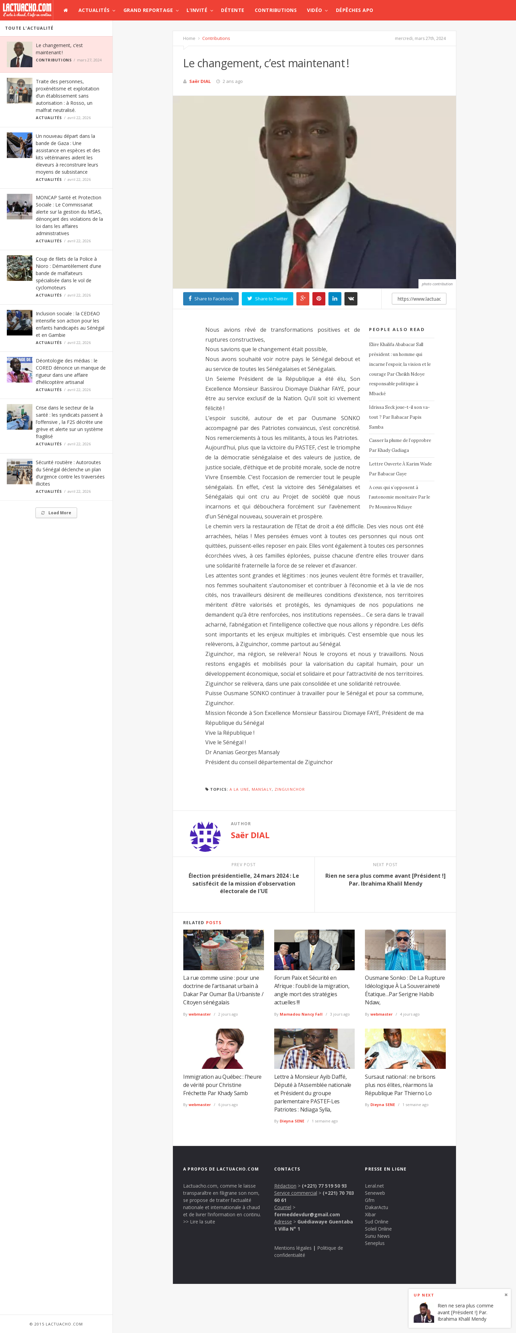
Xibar (370, 1214)
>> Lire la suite (199, 1221)
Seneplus (375, 1243)
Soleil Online (378, 1229)
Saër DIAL (200, 81)
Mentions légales (293, 1248)
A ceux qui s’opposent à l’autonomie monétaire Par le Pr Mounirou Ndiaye (399, 497)
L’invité (197, 10)
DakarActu (376, 1207)
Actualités (94, 10)
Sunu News (377, 1236)
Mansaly (262, 789)
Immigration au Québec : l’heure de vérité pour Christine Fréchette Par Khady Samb (222, 1085)
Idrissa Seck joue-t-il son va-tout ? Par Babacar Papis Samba (399, 417)
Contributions (276, 10)
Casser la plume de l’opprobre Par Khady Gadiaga (400, 445)
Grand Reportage (148, 10)
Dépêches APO (354, 10)
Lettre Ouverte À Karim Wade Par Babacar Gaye (400, 469)
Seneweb (375, 1193)
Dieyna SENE (292, 1120)
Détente (233, 10)
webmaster (200, 1014)
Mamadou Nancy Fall (301, 1014)
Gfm (369, 1200)
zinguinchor (290, 789)
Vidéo (314, 10)
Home (189, 38)
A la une (239, 789)
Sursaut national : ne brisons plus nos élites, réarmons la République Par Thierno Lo (400, 1085)
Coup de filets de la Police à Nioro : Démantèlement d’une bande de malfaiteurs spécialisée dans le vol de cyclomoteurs (68, 273)
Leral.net (374, 1185)
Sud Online (376, 1221)
